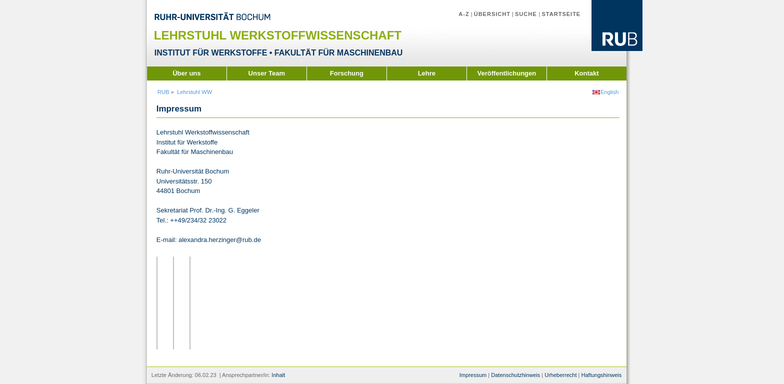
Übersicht (492, 14)
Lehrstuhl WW (194, 92)
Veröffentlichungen (506, 73)
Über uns (186, 73)
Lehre (427, 73)
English (609, 92)
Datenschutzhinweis (515, 375)
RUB (164, 92)
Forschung (347, 73)
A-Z (463, 14)
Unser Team (266, 73)
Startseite (561, 14)
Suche (527, 14)
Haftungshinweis (601, 375)
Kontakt (586, 73)
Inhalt (278, 375)
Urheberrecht (560, 375)
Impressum (473, 375)
